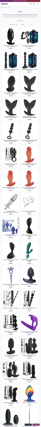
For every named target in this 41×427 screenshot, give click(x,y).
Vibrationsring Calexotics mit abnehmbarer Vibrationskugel (11, 285)
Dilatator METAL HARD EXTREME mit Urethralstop (29, 212)
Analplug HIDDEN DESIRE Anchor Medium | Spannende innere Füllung (29, 93)
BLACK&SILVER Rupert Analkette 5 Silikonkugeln (10, 332)
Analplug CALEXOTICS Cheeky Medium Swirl (29, 403)
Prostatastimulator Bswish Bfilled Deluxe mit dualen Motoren (29, 260)
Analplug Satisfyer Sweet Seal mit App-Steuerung (11, 260)
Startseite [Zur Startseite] (2, 7)
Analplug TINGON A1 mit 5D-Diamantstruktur (29, 284)
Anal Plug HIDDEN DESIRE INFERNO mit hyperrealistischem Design (29, 188)
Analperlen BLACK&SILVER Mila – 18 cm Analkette (29, 308)
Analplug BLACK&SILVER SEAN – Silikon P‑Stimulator (10, 403)
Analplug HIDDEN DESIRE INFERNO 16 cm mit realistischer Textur (29, 164)
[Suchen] (29, 4)
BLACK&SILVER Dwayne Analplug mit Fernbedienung (11, 379)
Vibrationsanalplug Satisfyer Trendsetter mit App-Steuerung (29, 235)
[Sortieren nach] (24, 24)
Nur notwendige (28, 424)
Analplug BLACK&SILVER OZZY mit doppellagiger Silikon (10, 164)
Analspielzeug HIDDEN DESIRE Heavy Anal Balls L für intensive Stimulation (11, 141)
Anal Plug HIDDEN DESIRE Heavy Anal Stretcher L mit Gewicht (11, 93)
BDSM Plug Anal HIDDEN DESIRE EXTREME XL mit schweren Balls (29, 141)
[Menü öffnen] (38, 4)
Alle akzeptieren (36, 424)
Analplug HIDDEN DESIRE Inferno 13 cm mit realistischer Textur (11, 188)
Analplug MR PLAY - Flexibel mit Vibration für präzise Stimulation (10, 70)
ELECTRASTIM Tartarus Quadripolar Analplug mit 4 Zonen (10, 356)
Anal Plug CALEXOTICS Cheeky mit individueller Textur (10, 235)
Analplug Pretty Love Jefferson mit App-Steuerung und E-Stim (11, 46)
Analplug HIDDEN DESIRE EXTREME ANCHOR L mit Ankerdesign (10, 117)
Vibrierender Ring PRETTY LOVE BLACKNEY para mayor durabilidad (29, 332)
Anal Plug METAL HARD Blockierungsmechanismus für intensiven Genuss (10, 212)
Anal (9, 7)
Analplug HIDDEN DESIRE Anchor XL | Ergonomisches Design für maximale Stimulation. (29, 117)
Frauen (6, 7)
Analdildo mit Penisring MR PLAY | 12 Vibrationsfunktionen (29, 46)
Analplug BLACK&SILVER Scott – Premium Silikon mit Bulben (29, 379)
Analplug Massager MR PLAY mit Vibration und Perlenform (29, 70)
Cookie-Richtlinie (9, 425)
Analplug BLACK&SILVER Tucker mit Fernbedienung (29, 356)
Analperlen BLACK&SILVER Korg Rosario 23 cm (11, 308)
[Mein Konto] (31, 3)
